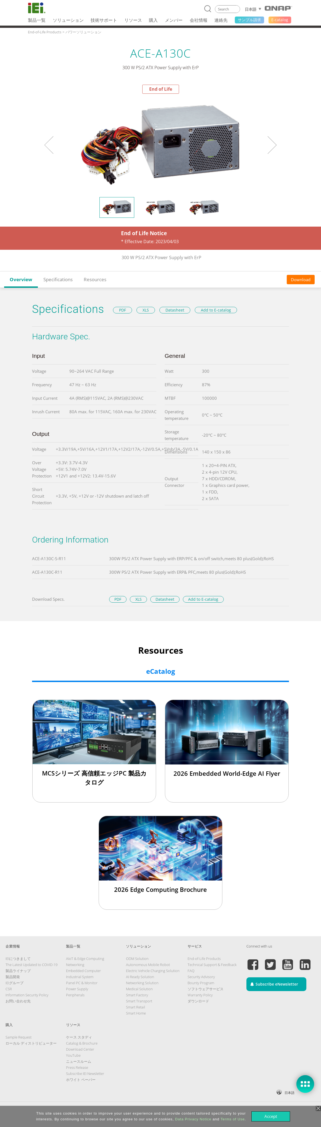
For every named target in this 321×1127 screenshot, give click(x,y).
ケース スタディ (79, 1037)
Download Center (80, 1049)
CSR (9, 988)
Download (301, 279)
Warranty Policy (200, 994)
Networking (75, 964)
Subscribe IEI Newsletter (85, 1073)
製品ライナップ (18, 970)
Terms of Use (232, 1119)
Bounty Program (201, 982)
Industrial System (79, 976)
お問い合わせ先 (18, 1001)
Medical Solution (139, 988)
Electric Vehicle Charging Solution (153, 970)
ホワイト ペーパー (81, 1079)
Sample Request (18, 1037)
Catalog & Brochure (82, 1043)
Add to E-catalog (216, 310)
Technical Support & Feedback (212, 964)
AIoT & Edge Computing (85, 958)
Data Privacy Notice (193, 1119)
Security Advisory (201, 976)
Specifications (58, 279)
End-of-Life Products (204, 958)
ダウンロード (198, 1001)
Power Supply (77, 988)
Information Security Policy (27, 994)
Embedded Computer (83, 970)
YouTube (73, 1055)
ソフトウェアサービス (205, 988)
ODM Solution (137, 958)
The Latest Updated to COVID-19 (31, 964)
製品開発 (13, 976)
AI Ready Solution (140, 976)
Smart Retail (135, 1007)
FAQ (191, 970)
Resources (95, 279)
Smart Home (136, 1013)
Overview (21, 279)
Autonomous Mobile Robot (148, 964)
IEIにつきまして (18, 958)
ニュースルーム (78, 1061)
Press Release (77, 1067)
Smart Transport (139, 1001)
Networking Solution (142, 982)
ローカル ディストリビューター (31, 1043)
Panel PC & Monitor (82, 982)
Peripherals (75, 994)
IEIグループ (14, 982)
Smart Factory (137, 994)
